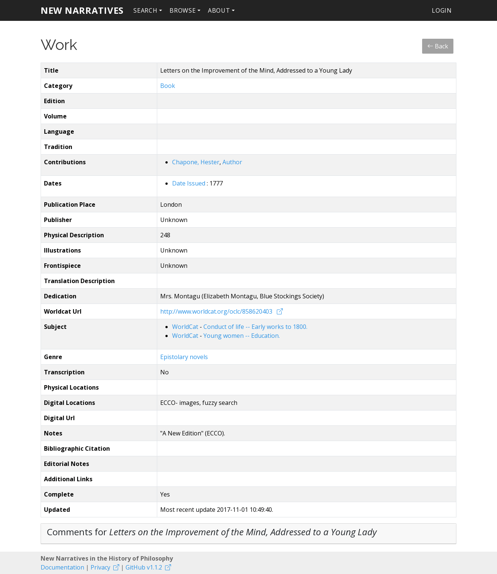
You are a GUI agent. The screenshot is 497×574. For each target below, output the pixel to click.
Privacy (100, 567)
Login (442, 10)
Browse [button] (183, 10)
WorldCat (186, 327)
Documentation (62, 567)
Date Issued (189, 183)
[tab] (248, 534)
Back (437, 46)
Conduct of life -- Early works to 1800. (255, 327)
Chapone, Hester (195, 162)
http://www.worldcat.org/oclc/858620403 (217, 311)
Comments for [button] (212, 532)
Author (232, 162)
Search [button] (145, 10)
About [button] (219, 10)
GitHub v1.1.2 (144, 567)
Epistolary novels (184, 357)
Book (167, 86)
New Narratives (82, 10)
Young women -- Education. (241, 336)
